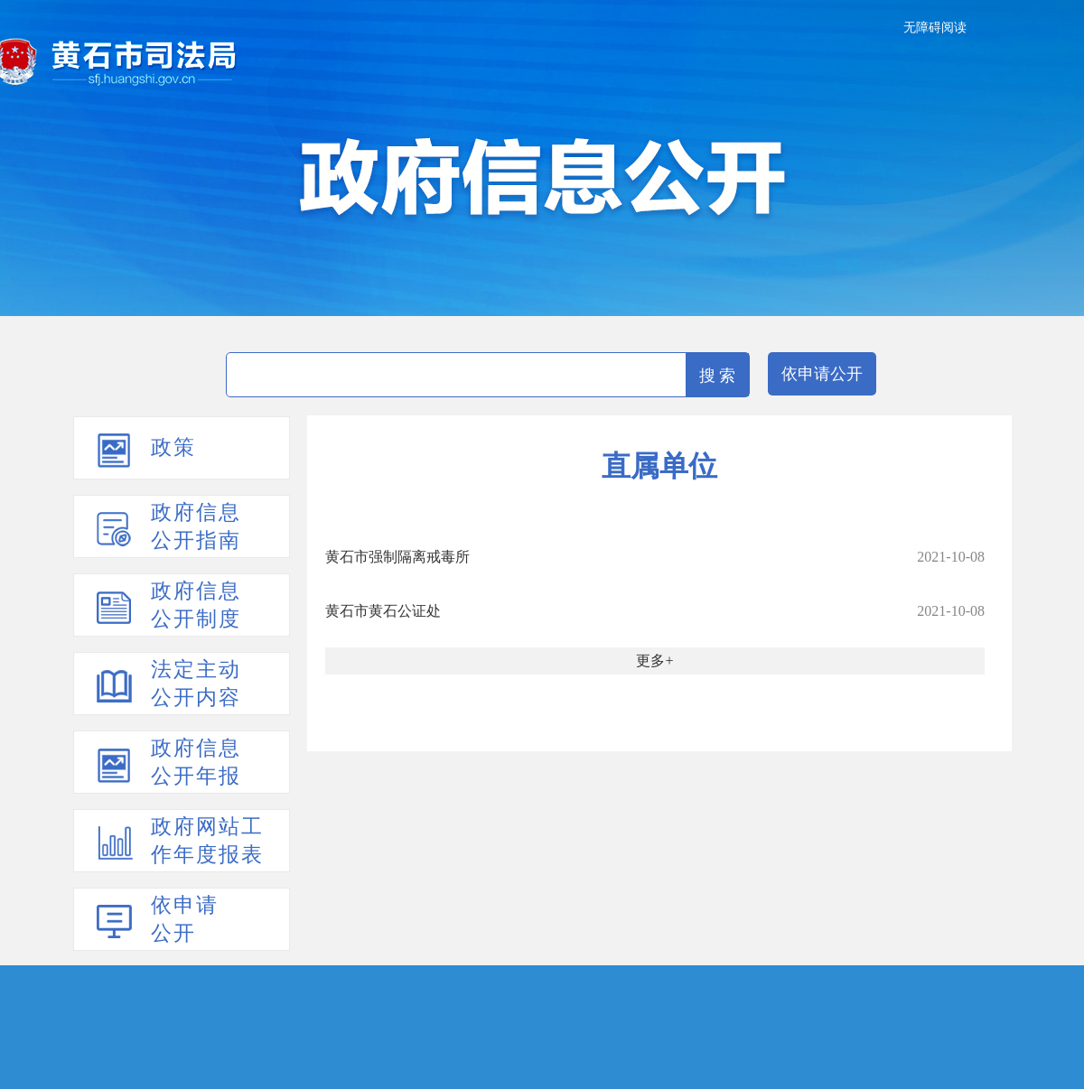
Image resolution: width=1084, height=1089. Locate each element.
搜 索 (717, 376)
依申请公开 (822, 374)
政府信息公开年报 (196, 762)
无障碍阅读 (935, 27)
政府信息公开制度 (196, 605)
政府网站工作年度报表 (207, 840)
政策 (173, 447)
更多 (650, 660)
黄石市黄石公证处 (383, 611)
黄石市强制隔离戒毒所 (397, 556)
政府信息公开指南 (196, 526)
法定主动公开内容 (196, 683)
